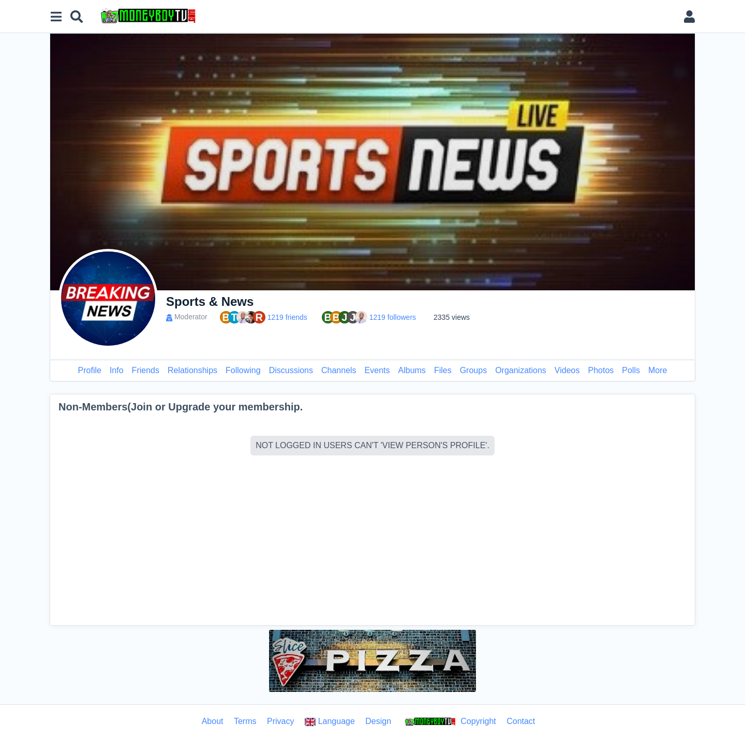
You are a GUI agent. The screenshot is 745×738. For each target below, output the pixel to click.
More (657, 370)
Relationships (192, 370)
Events (377, 370)
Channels (338, 370)
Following (243, 370)
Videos (567, 370)
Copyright (449, 722)
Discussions (291, 370)
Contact (520, 721)
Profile (89, 370)
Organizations (520, 370)
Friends (145, 370)
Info (117, 370)
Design (378, 721)
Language (330, 721)
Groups (473, 370)
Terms (245, 721)
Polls (631, 370)
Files (443, 370)
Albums (412, 370)
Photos (601, 370)
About (213, 721)
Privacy (280, 721)
